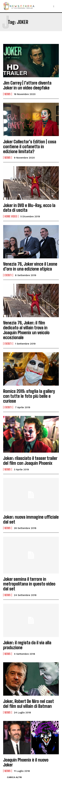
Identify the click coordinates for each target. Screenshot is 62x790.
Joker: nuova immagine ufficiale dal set (31, 519)
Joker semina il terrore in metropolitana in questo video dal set (29, 584)
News (7, 94)
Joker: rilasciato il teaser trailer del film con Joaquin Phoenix (30, 460)
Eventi (8, 275)
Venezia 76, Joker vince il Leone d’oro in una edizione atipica (30, 266)
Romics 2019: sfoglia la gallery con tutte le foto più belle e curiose (29, 396)
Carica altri (14, 777)
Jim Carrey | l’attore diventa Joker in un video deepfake (27, 85)
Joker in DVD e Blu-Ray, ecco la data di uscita (29, 208)
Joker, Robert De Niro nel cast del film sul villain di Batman (28, 703)
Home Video (10, 216)
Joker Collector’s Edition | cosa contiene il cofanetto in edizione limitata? (29, 146)
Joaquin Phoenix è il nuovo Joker (25, 762)
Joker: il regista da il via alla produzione (27, 645)
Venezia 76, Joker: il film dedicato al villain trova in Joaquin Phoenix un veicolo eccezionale (26, 330)
